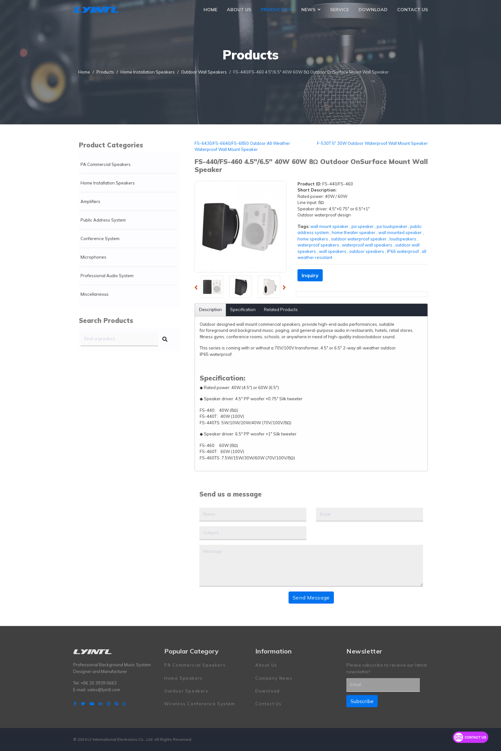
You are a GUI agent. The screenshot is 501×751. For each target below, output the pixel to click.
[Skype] (116, 703)
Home (210, 9)
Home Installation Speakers (108, 182)
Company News (273, 678)
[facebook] (75, 703)
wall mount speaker (329, 226)
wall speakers (332, 251)
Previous (198, 288)
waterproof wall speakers (367, 244)
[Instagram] (108, 703)
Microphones (93, 257)
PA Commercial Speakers (106, 164)
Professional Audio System (107, 275)
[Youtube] (91, 703)
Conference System (100, 238)
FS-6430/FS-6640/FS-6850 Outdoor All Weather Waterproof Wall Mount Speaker (242, 146)
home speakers (312, 238)
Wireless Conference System (199, 703)
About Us (239, 9)
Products (274, 9)
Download (373, 9)
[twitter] (83, 703)
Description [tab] (210, 309)
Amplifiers (90, 201)
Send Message (311, 597)
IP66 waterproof (403, 251)
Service (339, 9)
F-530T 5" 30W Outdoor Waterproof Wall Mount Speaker (372, 143)
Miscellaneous (95, 294)
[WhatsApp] (124, 703)
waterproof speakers (318, 244)
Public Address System (103, 220)
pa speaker (362, 226)
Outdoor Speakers (186, 690)
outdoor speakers (366, 251)
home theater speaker (353, 232)
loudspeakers (402, 238)
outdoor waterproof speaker (359, 238)
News (308, 9)
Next (286, 288)
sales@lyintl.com (103, 689)
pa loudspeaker (392, 226)
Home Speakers (183, 678)
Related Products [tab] (281, 309)
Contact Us (412, 9)
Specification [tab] (243, 309)
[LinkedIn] (100, 703)
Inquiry (310, 275)
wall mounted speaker (400, 232)
